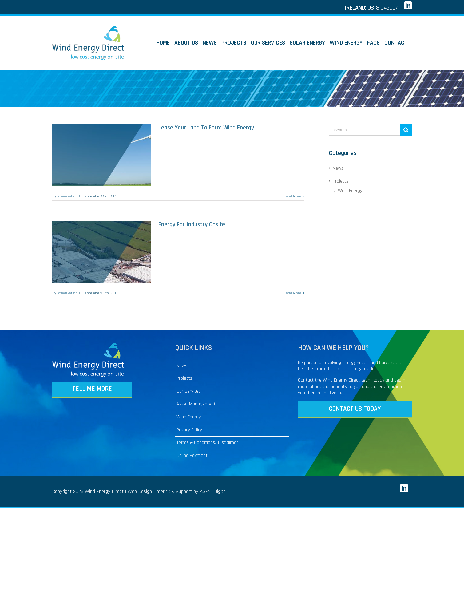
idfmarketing (67, 196)
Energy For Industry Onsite (191, 224)
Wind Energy (350, 191)
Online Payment (192, 456)
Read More (292, 196)
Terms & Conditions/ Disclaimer (207, 443)
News (181, 366)
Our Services (188, 391)
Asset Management (196, 404)
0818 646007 (383, 8)
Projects (340, 181)
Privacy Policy (189, 430)
